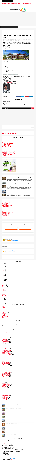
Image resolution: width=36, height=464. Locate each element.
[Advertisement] (18, 18)
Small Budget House (5, 342)
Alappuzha (3, 306)
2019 (3, 275)
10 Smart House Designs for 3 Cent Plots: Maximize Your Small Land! (18, 193)
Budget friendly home (6, 360)
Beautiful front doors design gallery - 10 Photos (13, 423)
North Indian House (5, 377)
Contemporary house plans (7, 142)
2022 (3, 271)
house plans (6, 144)
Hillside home (4, 393)
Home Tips (4, 139)
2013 (3, 298)
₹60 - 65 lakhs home (5, 210)
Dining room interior (5, 373)
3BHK (8, 133)
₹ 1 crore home (4, 218)
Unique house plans (5, 145)
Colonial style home (5, 348)
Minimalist (3, 382)
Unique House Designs (6, 363)
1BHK (3, 133)
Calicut (7, 312)
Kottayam (3, 311)
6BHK (16, 133)
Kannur (3, 309)
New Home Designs (5, 352)
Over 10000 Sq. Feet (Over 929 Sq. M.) (9, 154)
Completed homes (5, 359)
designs (6, 201)
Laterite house (4, 386)
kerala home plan (5, 339)
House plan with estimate (6, 372)
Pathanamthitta (4, 315)
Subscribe (18, 229)
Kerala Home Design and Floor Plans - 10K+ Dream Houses (16, 3)
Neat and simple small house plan (12, 182)
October (3, 285)
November (4, 284)
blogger (32, 108)
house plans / (7, 143)
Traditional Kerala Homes (6, 353)
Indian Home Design (5, 355)
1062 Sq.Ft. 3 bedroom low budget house (12, 427)
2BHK (10, 39)
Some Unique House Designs (11, 419)
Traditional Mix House (6, 389)
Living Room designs (5, 362)
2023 (3, 270)
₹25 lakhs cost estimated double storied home (14, 190)
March (3, 294)
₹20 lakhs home (5, 204)
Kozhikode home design (26, 39)
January (3, 296)
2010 (3, 302)
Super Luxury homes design (7, 354)
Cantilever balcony (5, 397)
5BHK (13, 133)
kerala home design (5, 332)
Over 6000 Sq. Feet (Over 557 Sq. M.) (8, 153)
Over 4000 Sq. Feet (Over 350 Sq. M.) (9, 152)
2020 (3, 274)
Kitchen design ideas (5, 375)
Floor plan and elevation (6, 351)
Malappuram (4, 313)
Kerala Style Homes (5, 349)
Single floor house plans (6, 146)
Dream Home (4, 388)
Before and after (5, 399)
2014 (3, 281)
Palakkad (3, 314)
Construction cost (5, 364)
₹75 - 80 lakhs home (6, 213)
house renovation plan (6, 385)
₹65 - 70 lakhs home (5, 211)
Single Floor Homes (9, 40)
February (4, 295)
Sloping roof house (5, 337)
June (3, 290)
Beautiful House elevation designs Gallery (12, 404)
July (3, 289)
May (3, 291)
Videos (3, 367)
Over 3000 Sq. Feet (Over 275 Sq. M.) (8, 151)
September (4, 286)
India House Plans (5, 338)
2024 (3, 269)
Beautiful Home (4, 340)
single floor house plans (16, 40)
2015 (3, 280)
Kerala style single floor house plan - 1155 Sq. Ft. (13, 408)
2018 (3, 276)
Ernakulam (3, 307)
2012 (3, 299)
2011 (3, 300)
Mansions (4, 155)
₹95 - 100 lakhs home (6, 217)
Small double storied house (7, 350)
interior (3, 343)
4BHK (11, 133)
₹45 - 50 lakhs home (5, 208)
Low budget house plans (6, 141)
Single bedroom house (6, 400)
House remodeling (5, 387)
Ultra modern (4, 366)
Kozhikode (3, 312)
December (4, 282)
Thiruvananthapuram (5, 316)
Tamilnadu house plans (6, 147)
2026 (3, 266)
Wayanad (3, 318)
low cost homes (4, 378)
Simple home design (5, 376)
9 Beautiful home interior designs (11, 412)
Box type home (4, 344)
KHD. (21, 461)
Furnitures (4, 394)
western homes (4, 381)
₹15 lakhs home (5, 203)
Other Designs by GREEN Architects (10, 74)
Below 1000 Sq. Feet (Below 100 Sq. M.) (9, 148)
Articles (3, 361)
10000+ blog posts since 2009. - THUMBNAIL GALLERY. (9, 461)
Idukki (3, 308)
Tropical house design (6, 374)
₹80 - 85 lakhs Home (5, 214)
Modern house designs (6, 333)
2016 (3, 279)
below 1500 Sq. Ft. (14, 39)
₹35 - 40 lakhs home (5, 207)
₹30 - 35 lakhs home (5, 206)
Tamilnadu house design (6, 370)
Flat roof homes (19, 39)
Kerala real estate (5, 398)
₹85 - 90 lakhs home (5, 215)
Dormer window (5, 371)
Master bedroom (5, 383)
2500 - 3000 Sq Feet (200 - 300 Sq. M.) (9, 150)
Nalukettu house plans (6, 395)
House (5, 140)
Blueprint (3, 396)
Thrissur (3, 317)
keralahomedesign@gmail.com (14, 458)
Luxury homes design (5, 341)
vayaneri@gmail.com (8, 82)
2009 (3, 303)
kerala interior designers (6, 384)
